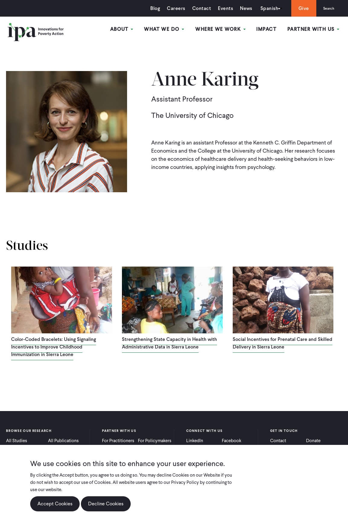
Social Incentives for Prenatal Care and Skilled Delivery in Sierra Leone (282, 343)
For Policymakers (154, 440)
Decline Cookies (105, 503)
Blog (150, 8)
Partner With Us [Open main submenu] (314, 30)
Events (220, 8)
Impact (269, 30)
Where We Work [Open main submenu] (224, 30)
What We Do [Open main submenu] (169, 30)
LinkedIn (194, 440)
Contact (196, 8)
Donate (313, 440)
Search (326, 8)
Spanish (264, 8)
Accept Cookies (54, 503)
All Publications (63, 440)
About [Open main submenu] (128, 30)
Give (298, 8)
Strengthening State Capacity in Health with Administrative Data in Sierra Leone (169, 343)
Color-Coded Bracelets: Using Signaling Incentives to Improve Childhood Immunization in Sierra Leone (53, 347)
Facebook (231, 440)
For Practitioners (118, 440)
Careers (171, 8)
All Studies (16, 440)
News (241, 8)
